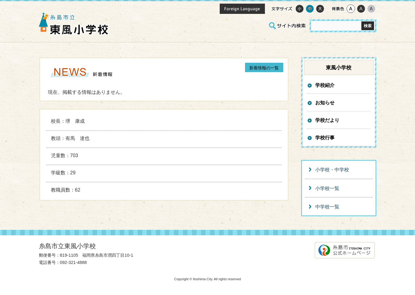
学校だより (327, 120)
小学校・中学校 (332, 169)
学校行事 (325, 137)
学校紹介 (325, 85)
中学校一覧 (327, 206)
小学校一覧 (327, 188)
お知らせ (325, 102)
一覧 (264, 67)
